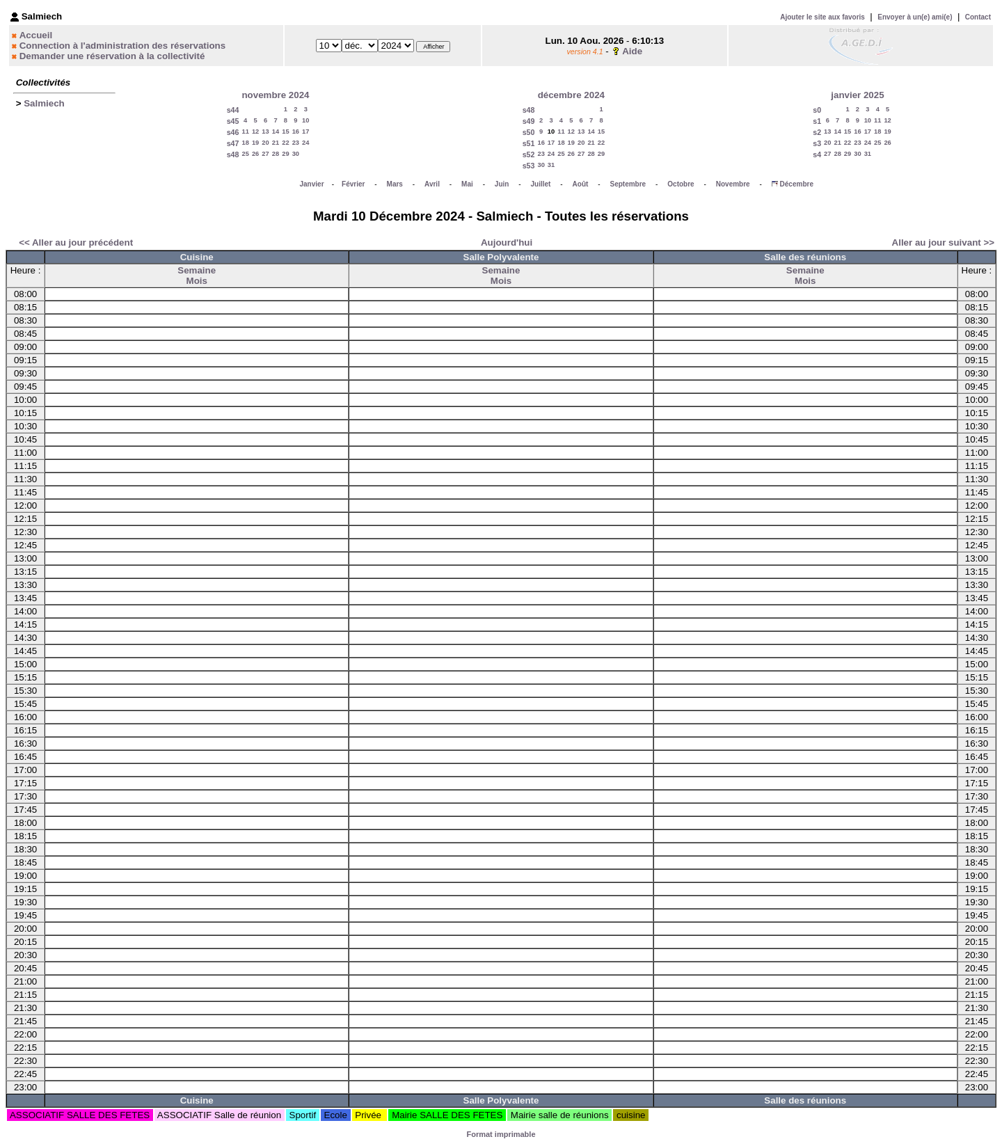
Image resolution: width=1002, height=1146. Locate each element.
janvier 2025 (857, 95)
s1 (817, 121)
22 (285, 142)
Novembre (733, 184)
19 (255, 142)
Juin (502, 184)
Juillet (541, 184)
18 (244, 142)
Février (353, 184)
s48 (233, 154)
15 (285, 131)
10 (305, 120)
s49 (529, 121)
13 (265, 131)
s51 (529, 143)
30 (295, 153)
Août (581, 184)
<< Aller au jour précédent (76, 242)
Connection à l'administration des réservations (122, 45)
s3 (817, 143)
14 (275, 131)
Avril (432, 184)
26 (255, 153)
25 (244, 153)
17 (305, 131)
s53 (529, 165)
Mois (196, 281)
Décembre (796, 184)
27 (265, 153)
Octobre (680, 184)
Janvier (312, 184)
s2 (817, 132)
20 (265, 142)
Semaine (196, 270)
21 (275, 142)
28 (275, 153)
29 (285, 153)
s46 (233, 132)
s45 (233, 121)
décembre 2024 (571, 95)
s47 (233, 143)
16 (295, 131)
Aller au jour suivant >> (943, 242)
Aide (632, 51)
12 (255, 131)
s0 (817, 110)
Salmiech (44, 103)
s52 (529, 154)
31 (551, 164)
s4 (817, 154)
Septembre (628, 184)
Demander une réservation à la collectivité (112, 56)
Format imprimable (500, 1134)
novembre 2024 (275, 95)
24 (305, 142)
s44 (233, 110)
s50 (529, 132)
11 (244, 131)
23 (295, 142)
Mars (395, 184)
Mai (467, 184)
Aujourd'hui (506, 242)
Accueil (35, 35)
